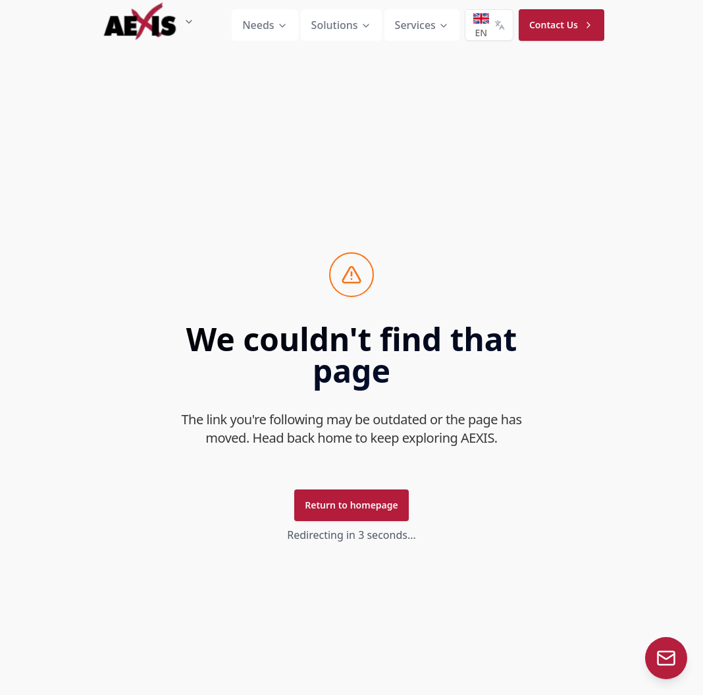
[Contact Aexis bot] (666, 658)
